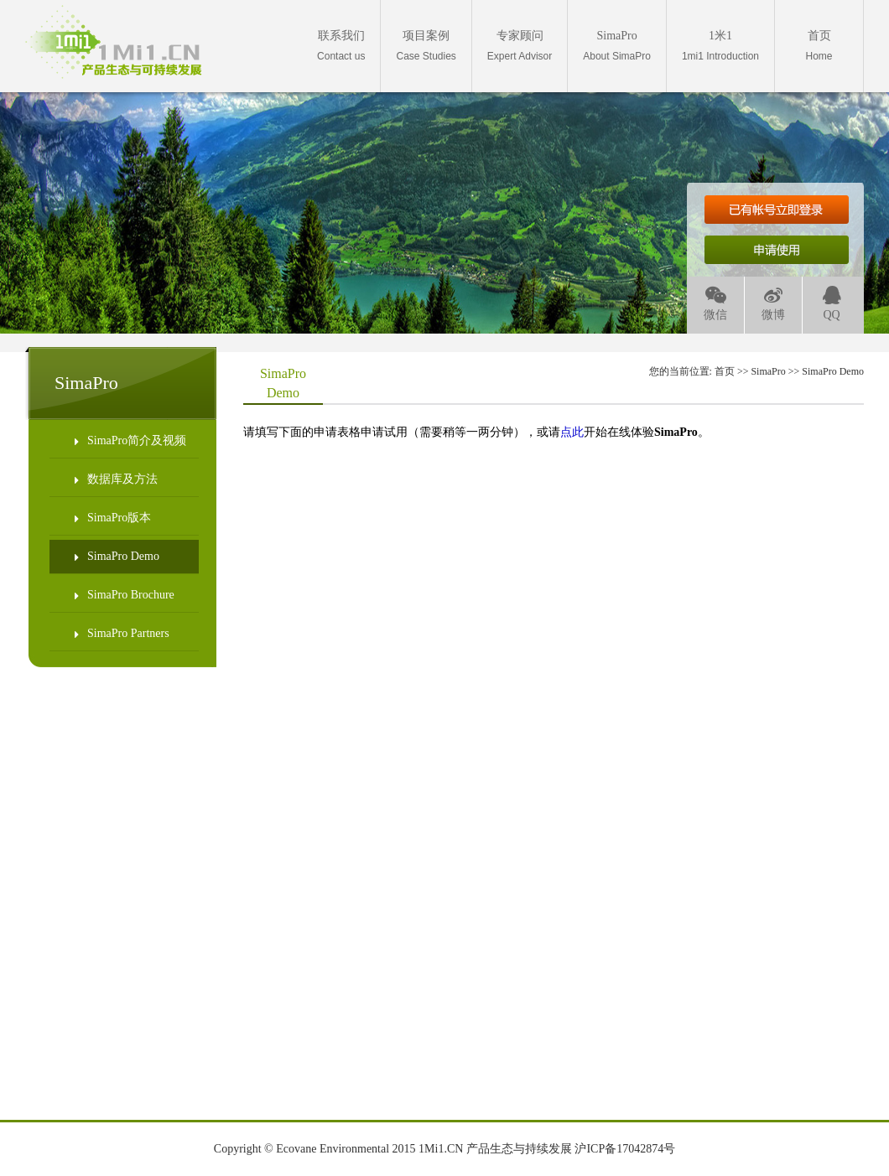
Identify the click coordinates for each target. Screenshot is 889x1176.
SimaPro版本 (113, 518)
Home (818, 45)
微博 (773, 304)
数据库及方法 (116, 479)
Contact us (341, 45)
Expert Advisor (519, 45)
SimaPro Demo (117, 556)
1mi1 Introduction (720, 45)
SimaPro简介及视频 (130, 441)
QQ (832, 304)
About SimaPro (617, 45)
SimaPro (768, 371)
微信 (715, 304)
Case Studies (425, 45)
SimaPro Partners (122, 633)
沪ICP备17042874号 (624, 1148)
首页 (725, 371)
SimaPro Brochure (124, 595)
